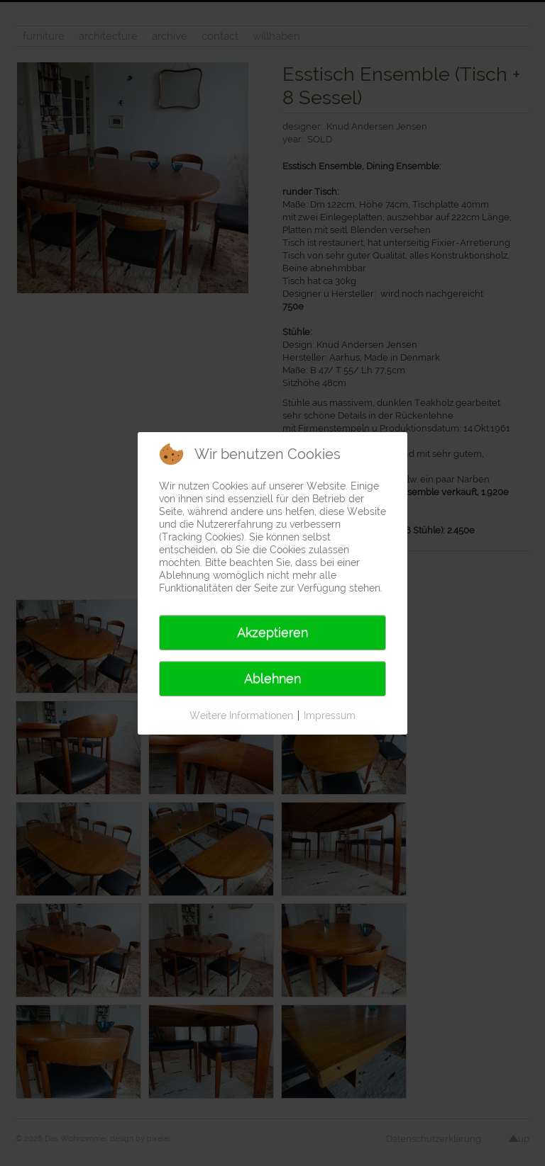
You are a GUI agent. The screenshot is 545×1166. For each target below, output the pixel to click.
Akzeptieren (272, 632)
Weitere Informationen (241, 715)
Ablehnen (272, 678)
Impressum (330, 715)
